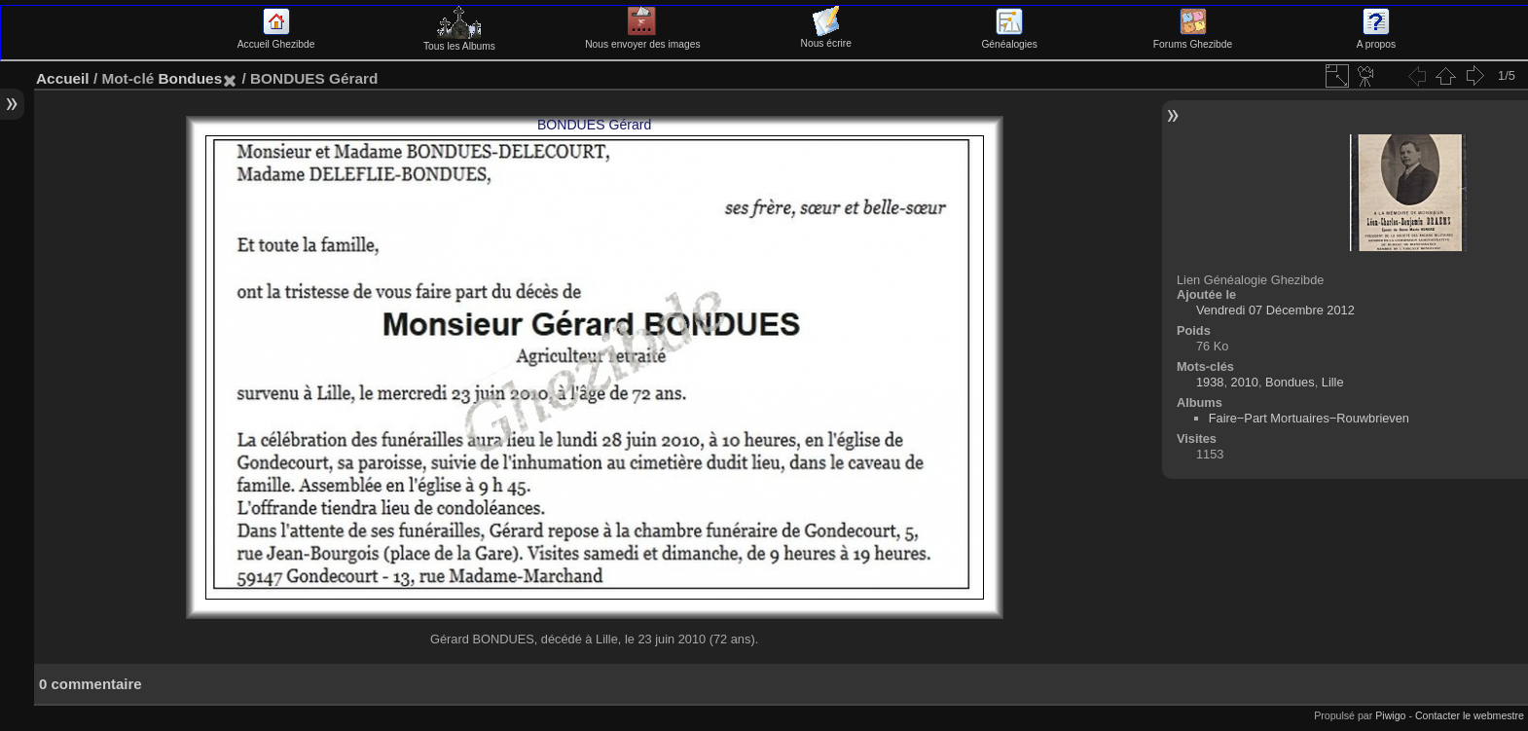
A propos (1376, 39)
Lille (1333, 382)
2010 (1244, 382)
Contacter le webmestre (1469, 715)
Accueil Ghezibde (276, 39)
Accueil (63, 78)
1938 (1209, 382)
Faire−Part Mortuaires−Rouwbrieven (1309, 418)
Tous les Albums (459, 41)
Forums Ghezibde (1192, 39)
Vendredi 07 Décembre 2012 (1275, 310)
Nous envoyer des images (642, 39)
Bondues (190, 78)
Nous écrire (826, 38)
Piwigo (1390, 715)
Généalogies (1009, 39)
